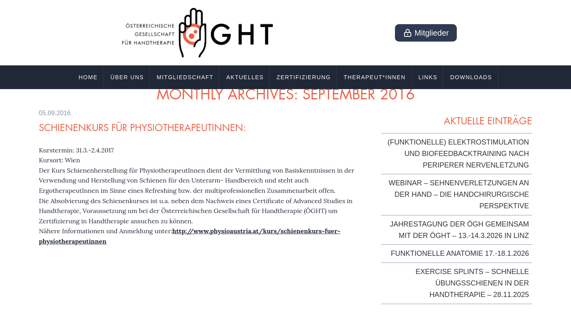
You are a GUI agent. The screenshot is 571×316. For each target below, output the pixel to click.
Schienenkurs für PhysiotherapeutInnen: (142, 127)
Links (427, 77)
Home (88, 77)
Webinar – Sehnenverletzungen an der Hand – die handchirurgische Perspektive (459, 194)
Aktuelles (245, 77)
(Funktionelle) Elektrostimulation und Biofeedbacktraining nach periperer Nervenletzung (458, 153)
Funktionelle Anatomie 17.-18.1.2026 (460, 253)
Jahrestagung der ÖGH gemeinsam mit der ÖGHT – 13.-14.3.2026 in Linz (459, 230)
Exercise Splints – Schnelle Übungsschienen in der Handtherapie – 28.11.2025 (472, 283)
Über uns (127, 77)
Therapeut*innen (375, 77)
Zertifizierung (304, 77)
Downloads (471, 77)
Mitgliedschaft (185, 77)
